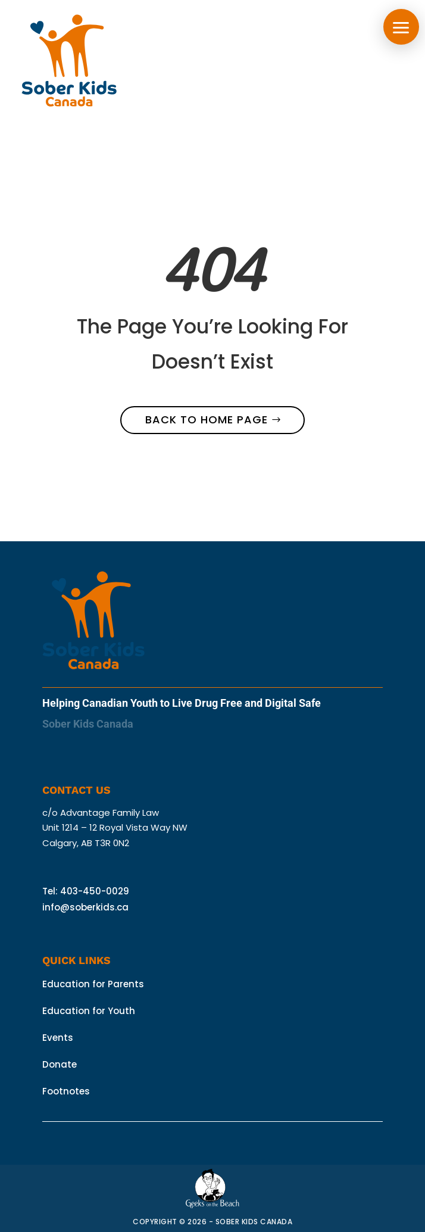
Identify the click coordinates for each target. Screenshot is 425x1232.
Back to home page (206, 419)
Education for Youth (88, 1011)
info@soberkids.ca (85, 907)
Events (57, 1037)
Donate (59, 1064)
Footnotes (66, 1091)
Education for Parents (93, 984)
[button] (401, 27)
